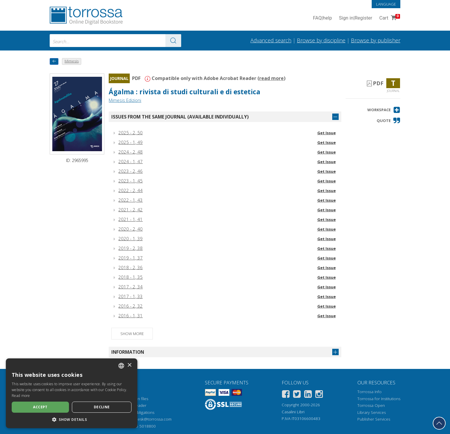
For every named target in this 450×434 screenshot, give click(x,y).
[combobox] (115, 40)
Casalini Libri (293, 411)
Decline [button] (102, 407)
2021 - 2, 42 (130, 209)
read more (271, 78)
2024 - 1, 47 (130, 161)
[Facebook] (286, 395)
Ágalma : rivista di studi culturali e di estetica (184, 92)
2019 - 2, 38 (130, 248)
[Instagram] (319, 395)
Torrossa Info (369, 391)
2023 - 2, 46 (130, 171)
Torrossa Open (371, 405)
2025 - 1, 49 (130, 142)
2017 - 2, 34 (130, 287)
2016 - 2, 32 (130, 306)
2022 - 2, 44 (130, 190)
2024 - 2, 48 (130, 152)
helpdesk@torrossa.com (149, 419)
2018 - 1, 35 (130, 277)
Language (386, 4)
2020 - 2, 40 (130, 229)
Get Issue (326, 132)
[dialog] (71, 393)
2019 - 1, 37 (130, 258)
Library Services (371, 412)
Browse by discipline (321, 40)
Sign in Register (355, 18)
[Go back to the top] (439, 423)
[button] (383, 109)
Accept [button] (40, 407)
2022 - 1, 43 (130, 200)
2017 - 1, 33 (130, 296)
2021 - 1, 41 (130, 219)
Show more (132, 333)
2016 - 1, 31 (130, 315)
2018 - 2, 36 (130, 267)
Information (127, 352)
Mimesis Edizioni (125, 100)
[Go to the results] (173, 40)
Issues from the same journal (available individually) (180, 117)
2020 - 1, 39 (130, 238)
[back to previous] (54, 61)
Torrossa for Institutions (378, 398)
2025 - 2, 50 (130, 132)
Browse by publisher (375, 40)
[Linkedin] (308, 395)
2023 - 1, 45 (130, 181)
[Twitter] (297, 395)
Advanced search (270, 40)
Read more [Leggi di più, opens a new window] (21, 395)
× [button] (129, 365)
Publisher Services (373, 419)
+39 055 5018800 (139, 426)
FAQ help (322, 18)
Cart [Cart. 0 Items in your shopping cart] (389, 18)
